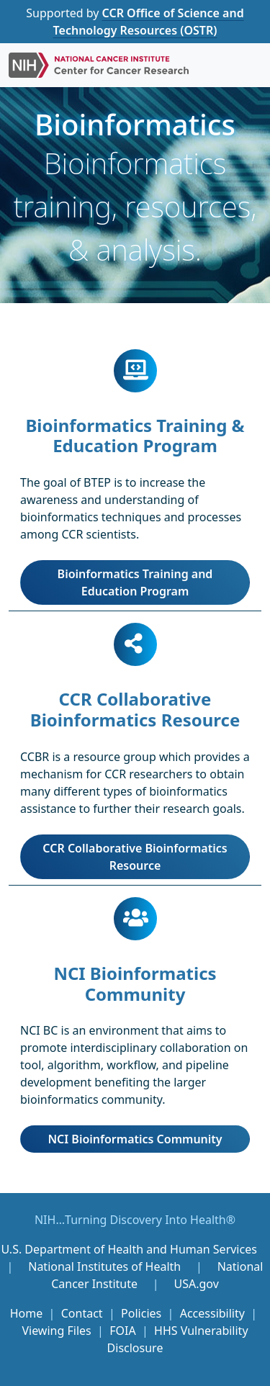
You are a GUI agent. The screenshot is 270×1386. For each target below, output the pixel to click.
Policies (141, 1313)
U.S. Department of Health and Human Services (128, 1249)
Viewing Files (56, 1330)
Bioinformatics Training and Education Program (135, 582)
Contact (82, 1313)
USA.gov (196, 1284)
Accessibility (212, 1313)
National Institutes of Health (106, 1266)
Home (26, 1313)
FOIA (122, 1330)
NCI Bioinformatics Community (135, 1139)
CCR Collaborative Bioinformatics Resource (134, 856)
